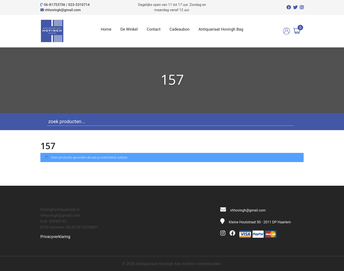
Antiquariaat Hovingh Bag (221, 29)
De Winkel (129, 29)
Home (106, 29)
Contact (154, 29)
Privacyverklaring (55, 236)
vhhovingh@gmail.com (63, 10)
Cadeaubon (180, 29)
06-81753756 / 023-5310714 (67, 5)
